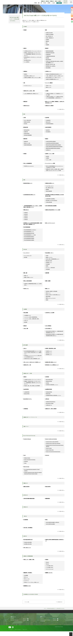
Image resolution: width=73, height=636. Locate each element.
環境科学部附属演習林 (28, 145)
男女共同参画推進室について (29, 232)
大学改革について (48, 71)
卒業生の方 (52, 1)
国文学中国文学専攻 (49, 381)
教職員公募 (25, 101)
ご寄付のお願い (65, 1)
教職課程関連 (47, 501)
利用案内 (46, 563)
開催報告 (47, 190)
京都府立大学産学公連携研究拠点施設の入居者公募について (54, 544)
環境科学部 (25, 139)
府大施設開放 (25, 523)
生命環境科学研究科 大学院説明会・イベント (53, 397)
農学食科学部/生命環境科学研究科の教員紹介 (53, 145)
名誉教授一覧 (48, 150)
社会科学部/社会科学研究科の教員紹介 (52, 143)
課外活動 (25, 258)
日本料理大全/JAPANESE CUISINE (32, 598)
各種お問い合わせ (26, 105)
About (24, 457)
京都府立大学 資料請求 (49, 105)
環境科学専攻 (48, 395)
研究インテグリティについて (50, 223)
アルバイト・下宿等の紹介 (50, 268)
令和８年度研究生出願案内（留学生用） (52, 525)
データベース (26, 584)
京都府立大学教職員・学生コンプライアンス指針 (32, 77)
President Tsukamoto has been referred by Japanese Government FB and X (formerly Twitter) (33, 476)
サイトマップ (25, 634)
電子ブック (26, 581)
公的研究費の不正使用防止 (50, 199)
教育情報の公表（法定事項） (51, 66)
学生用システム (26, 289)
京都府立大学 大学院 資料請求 (50, 410)
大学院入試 (47, 400)
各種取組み (25, 71)
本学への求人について (27, 551)
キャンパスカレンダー (28, 256)
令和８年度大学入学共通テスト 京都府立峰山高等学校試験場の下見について (54, 333)
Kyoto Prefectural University (30, 438)
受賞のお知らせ (26, 210)
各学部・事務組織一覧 (49, 38)
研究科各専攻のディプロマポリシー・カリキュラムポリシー (32, 58)
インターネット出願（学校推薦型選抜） (31, 318)
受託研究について (49, 354)
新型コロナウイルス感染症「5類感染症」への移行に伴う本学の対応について (54, 102)
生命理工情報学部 (48, 127)
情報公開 (46, 48)
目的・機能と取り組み (49, 188)
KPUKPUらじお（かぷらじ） (29, 166)
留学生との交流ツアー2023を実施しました (53, 295)
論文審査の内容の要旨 (28, 547)
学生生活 (26, 250)
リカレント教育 (48, 160)
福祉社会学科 (48, 122)
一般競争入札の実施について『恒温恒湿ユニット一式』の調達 (54, 94)
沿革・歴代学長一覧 (49, 36)
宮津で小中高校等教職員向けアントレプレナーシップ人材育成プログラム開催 (54, 167)
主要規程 (47, 39)
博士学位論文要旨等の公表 (27, 543)
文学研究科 (47, 378)
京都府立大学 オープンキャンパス (31, 419)
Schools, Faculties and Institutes (51, 441)
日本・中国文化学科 (27, 120)
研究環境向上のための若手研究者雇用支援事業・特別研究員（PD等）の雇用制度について (32, 224)
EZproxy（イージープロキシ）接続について (31, 586)
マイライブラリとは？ (49, 573)
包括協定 (24, 154)
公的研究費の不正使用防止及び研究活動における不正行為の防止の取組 (54, 196)
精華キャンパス (48, 87)
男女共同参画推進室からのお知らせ (30, 230)
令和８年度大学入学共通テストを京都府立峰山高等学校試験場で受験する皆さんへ (54, 336)
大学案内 (26, 26)
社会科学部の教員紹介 (49, 124)
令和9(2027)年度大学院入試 (50, 403)
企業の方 (59, 1)
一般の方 (56, 1)
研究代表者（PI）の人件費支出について (52, 366)
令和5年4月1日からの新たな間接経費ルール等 (32, 360)
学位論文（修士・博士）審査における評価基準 (32, 387)
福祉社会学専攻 (26, 395)
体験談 (47, 300)
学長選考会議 (48, 54)
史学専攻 (47, 384)
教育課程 (47, 58)
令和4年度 (26, 218)
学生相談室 (48, 265)
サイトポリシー (11, 634)
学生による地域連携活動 (27, 163)
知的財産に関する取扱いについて (50, 363)
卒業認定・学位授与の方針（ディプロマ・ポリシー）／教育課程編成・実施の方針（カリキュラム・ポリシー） (32, 54)
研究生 (46, 523)
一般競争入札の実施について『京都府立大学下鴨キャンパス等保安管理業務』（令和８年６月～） (54, 97)
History (25, 465)
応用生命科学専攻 (49, 393)
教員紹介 (46, 139)
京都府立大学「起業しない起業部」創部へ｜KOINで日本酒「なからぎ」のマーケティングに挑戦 (54, 170)
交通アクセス (27, 428)
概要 (46, 30)
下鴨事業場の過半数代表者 (50, 56)
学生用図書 (26, 579)
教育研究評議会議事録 (49, 51)
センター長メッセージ (49, 186)
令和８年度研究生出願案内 (50, 527)
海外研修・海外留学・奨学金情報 (51, 292)
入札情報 (46, 91)
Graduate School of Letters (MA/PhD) (52, 444)
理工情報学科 (48, 132)
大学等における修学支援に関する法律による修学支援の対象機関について (54, 62)
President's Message (27, 441)
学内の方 (47, 566)
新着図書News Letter (27, 589)
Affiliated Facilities (27, 460)
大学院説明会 (25, 410)
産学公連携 (26, 346)
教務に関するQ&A (49, 261)
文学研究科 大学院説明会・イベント (52, 386)
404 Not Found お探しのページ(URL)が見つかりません (14, 19)
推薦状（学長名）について (28, 278)
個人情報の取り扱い (27, 60)
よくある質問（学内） (49, 569)
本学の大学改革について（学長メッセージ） (53, 77)
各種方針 (24, 48)
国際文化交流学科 (27, 122)
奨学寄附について (49, 356)
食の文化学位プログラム (27, 400)
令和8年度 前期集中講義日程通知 (28, 501)
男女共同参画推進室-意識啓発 (29, 239)
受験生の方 (43, 1)
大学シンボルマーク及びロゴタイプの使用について (32, 363)
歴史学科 (25, 124)
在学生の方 (47, 1)
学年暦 (47, 256)
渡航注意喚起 (48, 297)
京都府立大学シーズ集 (27, 366)
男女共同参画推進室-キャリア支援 (30, 235)
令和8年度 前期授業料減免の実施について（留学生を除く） (33, 285)
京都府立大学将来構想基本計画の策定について (54, 74)
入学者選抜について (27, 316)
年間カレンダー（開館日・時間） (29, 563)
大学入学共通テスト (48, 329)
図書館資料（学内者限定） (27, 576)
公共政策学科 (48, 120)
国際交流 (47, 41)
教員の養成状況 (48, 59)
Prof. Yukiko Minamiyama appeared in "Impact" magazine (32, 473)
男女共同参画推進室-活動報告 (29, 240)
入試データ (26, 321)
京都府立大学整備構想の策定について (52, 79)
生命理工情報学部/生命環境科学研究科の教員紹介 (54, 147)
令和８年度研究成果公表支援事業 (50, 206)
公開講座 (47, 158)
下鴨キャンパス (48, 85)
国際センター (47, 289)
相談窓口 (25, 74)
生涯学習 (47, 156)
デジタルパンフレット (28, 85)
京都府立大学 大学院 (28, 375)
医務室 (47, 266)
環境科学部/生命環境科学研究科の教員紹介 (53, 148)
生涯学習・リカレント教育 (49, 154)
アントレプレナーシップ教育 (50, 163)
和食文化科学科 (47, 489)
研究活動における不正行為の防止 (51, 201)
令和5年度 (26, 220)
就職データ (26, 276)
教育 (25, 114)
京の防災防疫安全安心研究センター (29, 195)
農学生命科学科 (26, 130)
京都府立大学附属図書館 (29, 560)
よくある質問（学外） (49, 571)
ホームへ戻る (27, 606)
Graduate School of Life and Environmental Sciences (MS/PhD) (54, 448)
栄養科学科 (26, 132)
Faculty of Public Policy (50, 452)
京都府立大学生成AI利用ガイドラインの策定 (52, 210)
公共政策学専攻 (26, 393)
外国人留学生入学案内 (49, 405)
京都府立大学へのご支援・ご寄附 (29, 91)
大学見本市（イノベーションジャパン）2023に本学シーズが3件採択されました (32, 358)
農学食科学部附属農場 (28, 135)
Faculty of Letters (49, 450)
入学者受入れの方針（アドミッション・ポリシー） (32, 51)
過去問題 (25, 323)
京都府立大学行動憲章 (49, 34)
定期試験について (49, 263)
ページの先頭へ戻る (60, 109)
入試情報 (26, 310)
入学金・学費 (25, 329)
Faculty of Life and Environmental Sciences (53, 454)
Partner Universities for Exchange (29, 462)
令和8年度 (26, 213)
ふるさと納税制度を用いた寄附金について (31, 93)
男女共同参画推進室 (26, 227)
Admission (47, 457)
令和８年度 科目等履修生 (27, 531)
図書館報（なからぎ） (49, 576)
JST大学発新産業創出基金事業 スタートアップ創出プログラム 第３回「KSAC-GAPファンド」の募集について (33, 354)
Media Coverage (26, 469)
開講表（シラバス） (49, 258)
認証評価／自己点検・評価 (50, 64)
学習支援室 (48, 270)
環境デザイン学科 (27, 143)
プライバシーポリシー (18, 634)
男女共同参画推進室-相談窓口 (29, 237)
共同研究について (49, 352)
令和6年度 (26, 216)
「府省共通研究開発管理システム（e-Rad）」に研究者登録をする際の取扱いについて (32, 207)
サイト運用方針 (26, 62)
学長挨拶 (24, 30)
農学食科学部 (25, 127)
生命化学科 (48, 130)
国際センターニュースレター (51, 299)
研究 (46, 43)
